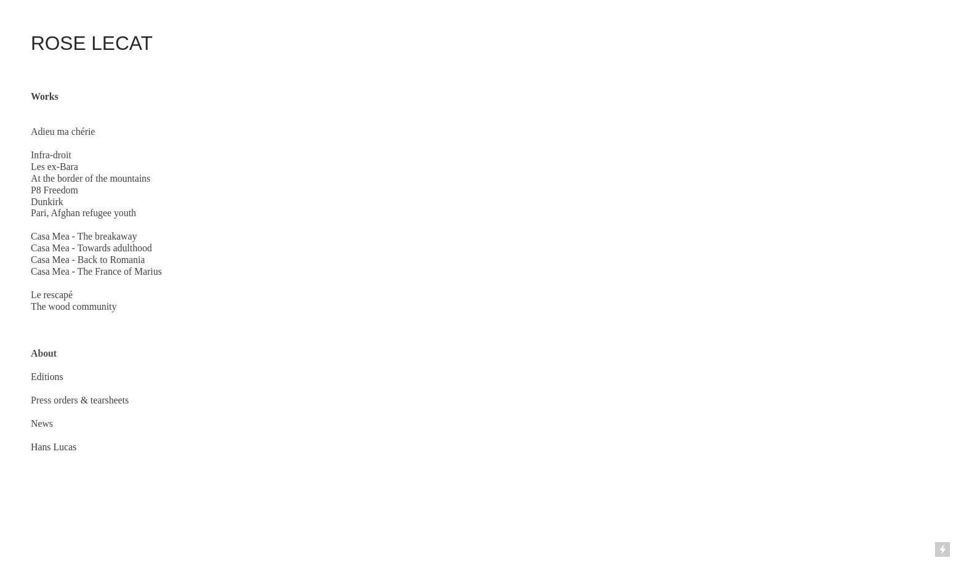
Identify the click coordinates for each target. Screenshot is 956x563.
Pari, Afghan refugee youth (83, 213)
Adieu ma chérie (63, 131)
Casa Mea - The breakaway (84, 236)
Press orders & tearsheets (80, 400)
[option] (563, 245)
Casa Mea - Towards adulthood (91, 248)
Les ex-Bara (54, 166)
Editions (47, 376)
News (42, 423)
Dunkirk (47, 201)
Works (45, 96)
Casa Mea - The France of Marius (96, 271)
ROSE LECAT (92, 43)
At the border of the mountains (90, 178)
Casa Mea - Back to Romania (88, 259)
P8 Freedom (54, 190)
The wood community (73, 306)
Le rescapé (52, 295)
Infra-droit (51, 155)
